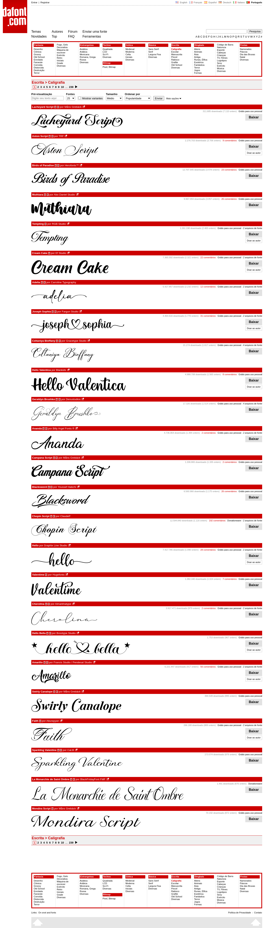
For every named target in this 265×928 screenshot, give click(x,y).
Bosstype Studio (66, 633)
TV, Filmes (222, 58)
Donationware (234, 520)
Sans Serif (153, 49)
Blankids (61, 370)
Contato (258, 912)
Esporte (221, 50)
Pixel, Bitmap (109, 67)
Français (195, 2)
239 (71, 87)
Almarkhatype (63, 603)
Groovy (37, 54)
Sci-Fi (105, 54)
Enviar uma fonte (95, 31)
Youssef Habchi (67, 486)
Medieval (129, 49)
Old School (39, 57)
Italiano (238, 2)
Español (210, 2)
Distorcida (39, 67)
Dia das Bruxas (247, 54)
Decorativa (62, 47)
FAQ (71, 36)
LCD (105, 52)
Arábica (83, 52)
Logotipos (222, 60)
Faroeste (38, 62)
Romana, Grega (88, 57)
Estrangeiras (87, 45)
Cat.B (70, 750)
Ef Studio (60, 253)
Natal (242, 57)
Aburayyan (52, 720)
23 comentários (229, 170)
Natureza (221, 47)
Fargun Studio (70, 311)
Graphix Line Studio (55, 545)
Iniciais (60, 60)
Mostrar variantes (92, 98)
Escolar (175, 52)
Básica (152, 45)
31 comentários (208, 316)
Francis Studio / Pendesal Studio (73, 662)
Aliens (197, 49)
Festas (243, 45)
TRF (61, 136)
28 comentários (208, 550)
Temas (36, 31)
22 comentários (208, 257)
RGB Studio (59, 223)
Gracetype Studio (76, 340)
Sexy (219, 63)
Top (54, 36)
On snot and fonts (47, 912)
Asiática (84, 49)
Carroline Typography (63, 282)
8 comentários (230, 374)
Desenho (38, 49)
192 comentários (217, 520)
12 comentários (208, 286)
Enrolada (38, 59)
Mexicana (84, 54)
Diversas (61, 66)
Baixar (254, 117)
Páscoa (243, 52)
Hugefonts (58, 574)
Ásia (196, 54)
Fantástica (199, 65)
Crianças (221, 55)
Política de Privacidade (239, 912)
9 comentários (230, 140)
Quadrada (108, 49)
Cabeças (221, 52)
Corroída (38, 65)
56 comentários (208, 666)
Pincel (174, 57)
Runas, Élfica (200, 59)
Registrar (45, 2)
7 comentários (230, 579)
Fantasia (38, 45)
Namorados (245, 49)
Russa (83, 59)
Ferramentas (92, 36)
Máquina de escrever (63, 51)
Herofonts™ (72, 165)
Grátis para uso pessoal (250, 111)
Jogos (197, 70)
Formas (198, 73)
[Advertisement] (105, 18)
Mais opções (173, 98)
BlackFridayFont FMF (92, 779)
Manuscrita (176, 54)
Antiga (197, 57)
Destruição (39, 70)
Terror (37, 73)
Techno (107, 45)
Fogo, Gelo (62, 44)
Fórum (72, 31)
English (181, 2)
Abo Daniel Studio (64, 194)
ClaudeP (65, 516)
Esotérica (198, 62)
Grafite (174, 62)
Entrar (34, 2)
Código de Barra (225, 44)
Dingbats (199, 45)
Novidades (39, 36)
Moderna (129, 52)
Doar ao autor (254, 153)
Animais (198, 52)
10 (62, 87)
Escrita (175, 45)
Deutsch (225, 2)
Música (220, 68)
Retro (59, 58)
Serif (150, 52)
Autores (57, 31)
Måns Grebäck (73, 106)
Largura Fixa (154, 54)
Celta (128, 54)
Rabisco (175, 59)
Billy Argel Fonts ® (63, 428)
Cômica (37, 52)
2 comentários (209, 433)
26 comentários (229, 199)
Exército (61, 55)
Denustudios (73, 399)
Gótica (129, 45)
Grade (60, 63)
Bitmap (107, 63)
